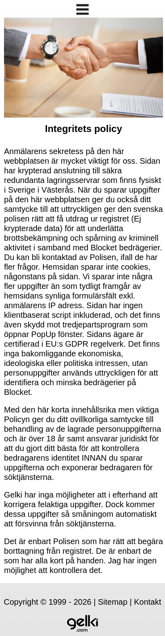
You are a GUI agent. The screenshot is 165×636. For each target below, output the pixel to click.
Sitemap (112, 601)
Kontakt (147, 601)
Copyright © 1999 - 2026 (47, 601)
